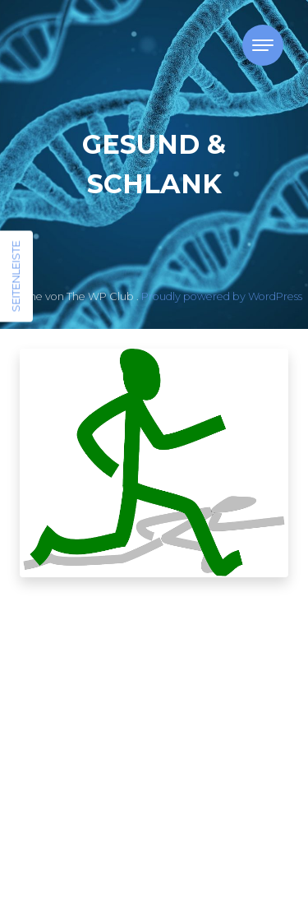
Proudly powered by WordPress (221, 296)
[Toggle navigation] (262, 45)
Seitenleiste (15, 276)
